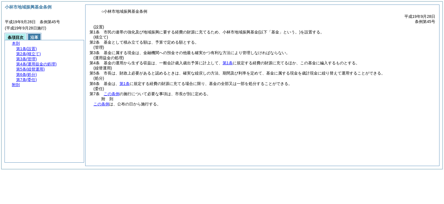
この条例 (111, 94)
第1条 (228, 63)
